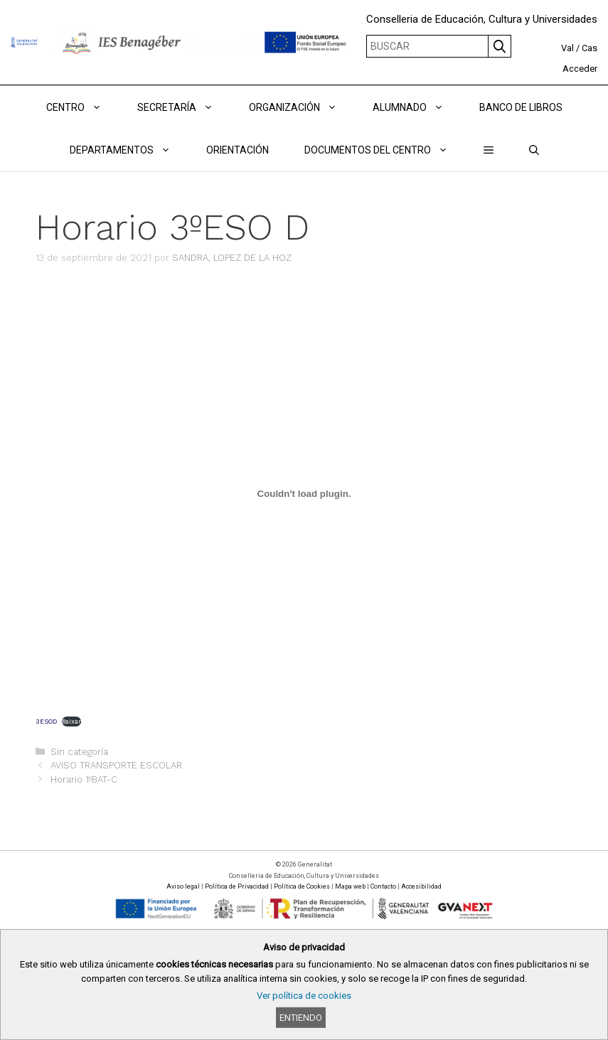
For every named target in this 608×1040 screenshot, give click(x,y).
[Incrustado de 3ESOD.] (304, 494)
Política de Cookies (302, 886)
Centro (82, 107)
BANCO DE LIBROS (520, 107)
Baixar (71, 721)
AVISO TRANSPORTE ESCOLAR (116, 765)
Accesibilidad (421, 886)
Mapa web (350, 886)
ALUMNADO (417, 107)
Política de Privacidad (237, 886)
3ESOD (46, 721)
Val (567, 48)
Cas (589, 48)
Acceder (579, 68)
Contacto (383, 886)
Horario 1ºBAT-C (83, 779)
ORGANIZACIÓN (302, 107)
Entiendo (300, 1017)
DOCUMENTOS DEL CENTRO (385, 150)
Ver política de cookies (304, 995)
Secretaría (184, 107)
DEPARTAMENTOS (129, 150)
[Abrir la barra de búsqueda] (534, 150)
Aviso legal (183, 886)
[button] (488, 150)
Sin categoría (79, 751)
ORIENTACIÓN (237, 150)
